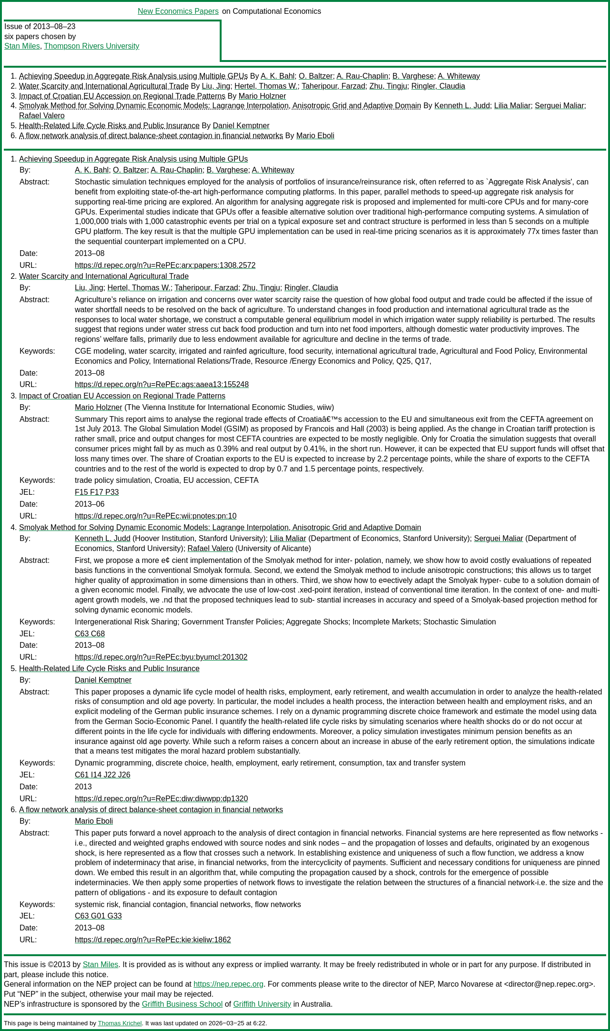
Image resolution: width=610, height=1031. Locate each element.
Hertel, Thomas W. (265, 86)
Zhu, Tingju (388, 86)
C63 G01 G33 (98, 916)
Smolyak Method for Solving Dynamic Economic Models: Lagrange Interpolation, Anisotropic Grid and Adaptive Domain (220, 106)
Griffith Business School (182, 1004)
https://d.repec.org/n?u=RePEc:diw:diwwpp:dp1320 (161, 799)
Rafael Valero (42, 116)
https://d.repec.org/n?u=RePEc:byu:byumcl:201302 (161, 657)
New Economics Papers (178, 11)
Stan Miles (22, 46)
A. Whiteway (458, 76)
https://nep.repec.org (228, 984)
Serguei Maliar (559, 106)
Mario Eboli (315, 136)
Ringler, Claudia (438, 86)
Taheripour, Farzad (333, 86)
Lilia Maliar (512, 106)
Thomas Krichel (120, 1023)
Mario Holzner (262, 96)
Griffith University (262, 1004)
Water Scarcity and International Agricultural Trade (104, 86)
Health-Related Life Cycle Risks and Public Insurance (109, 126)
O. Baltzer (316, 76)
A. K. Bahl (278, 76)
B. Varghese (413, 76)
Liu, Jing (216, 86)
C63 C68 (90, 634)
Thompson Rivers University (91, 46)
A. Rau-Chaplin (362, 76)
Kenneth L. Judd (462, 106)
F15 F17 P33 (97, 492)
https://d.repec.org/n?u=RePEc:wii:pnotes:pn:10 (155, 516)
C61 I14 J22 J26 (103, 775)
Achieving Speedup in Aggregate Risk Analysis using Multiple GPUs (133, 76)
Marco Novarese (465, 984)
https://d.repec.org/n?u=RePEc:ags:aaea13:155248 (162, 384)
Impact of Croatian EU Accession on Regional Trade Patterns (122, 96)
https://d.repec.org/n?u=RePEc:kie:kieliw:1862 (153, 940)
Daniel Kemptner (241, 126)
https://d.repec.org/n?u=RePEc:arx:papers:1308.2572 (165, 265)
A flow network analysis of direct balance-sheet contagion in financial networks (151, 136)
